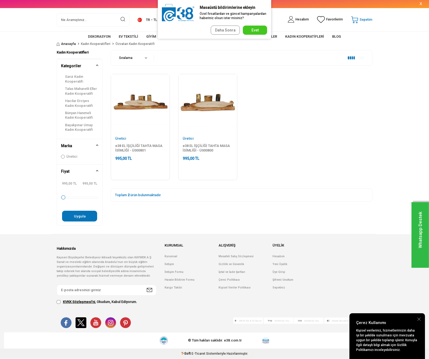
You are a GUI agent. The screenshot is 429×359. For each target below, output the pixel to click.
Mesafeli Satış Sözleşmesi (236, 256)
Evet (255, 30)
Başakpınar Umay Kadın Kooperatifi (79, 127)
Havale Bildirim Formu (180, 280)
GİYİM (151, 36)
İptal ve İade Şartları (232, 272)
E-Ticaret (198, 354)
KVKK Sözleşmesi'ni (79, 302)
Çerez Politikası (229, 280)
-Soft (186, 354)
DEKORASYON (99, 36)
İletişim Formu (174, 272)
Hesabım (279, 256)
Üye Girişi (279, 272)
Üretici (69, 156)
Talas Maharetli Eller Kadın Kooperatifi (81, 91)
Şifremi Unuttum (283, 280)
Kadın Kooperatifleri (95, 44)
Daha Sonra (224, 30)
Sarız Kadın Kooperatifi (74, 79)
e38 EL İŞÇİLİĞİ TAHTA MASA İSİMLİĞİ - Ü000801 (138, 148)
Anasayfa (66, 44)
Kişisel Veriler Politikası (235, 288)
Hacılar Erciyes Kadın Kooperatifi (79, 103)
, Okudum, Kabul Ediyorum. (97, 302)
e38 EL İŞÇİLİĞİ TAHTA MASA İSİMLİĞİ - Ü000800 (206, 148)
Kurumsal (171, 256)
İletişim (169, 264)
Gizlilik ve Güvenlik (231, 264)
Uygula (80, 216)
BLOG (336, 36)
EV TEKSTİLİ (128, 36)
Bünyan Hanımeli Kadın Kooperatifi (79, 115)
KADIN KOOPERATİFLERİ (304, 36)
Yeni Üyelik (280, 264)
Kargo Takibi (173, 288)
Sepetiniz (279, 288)
